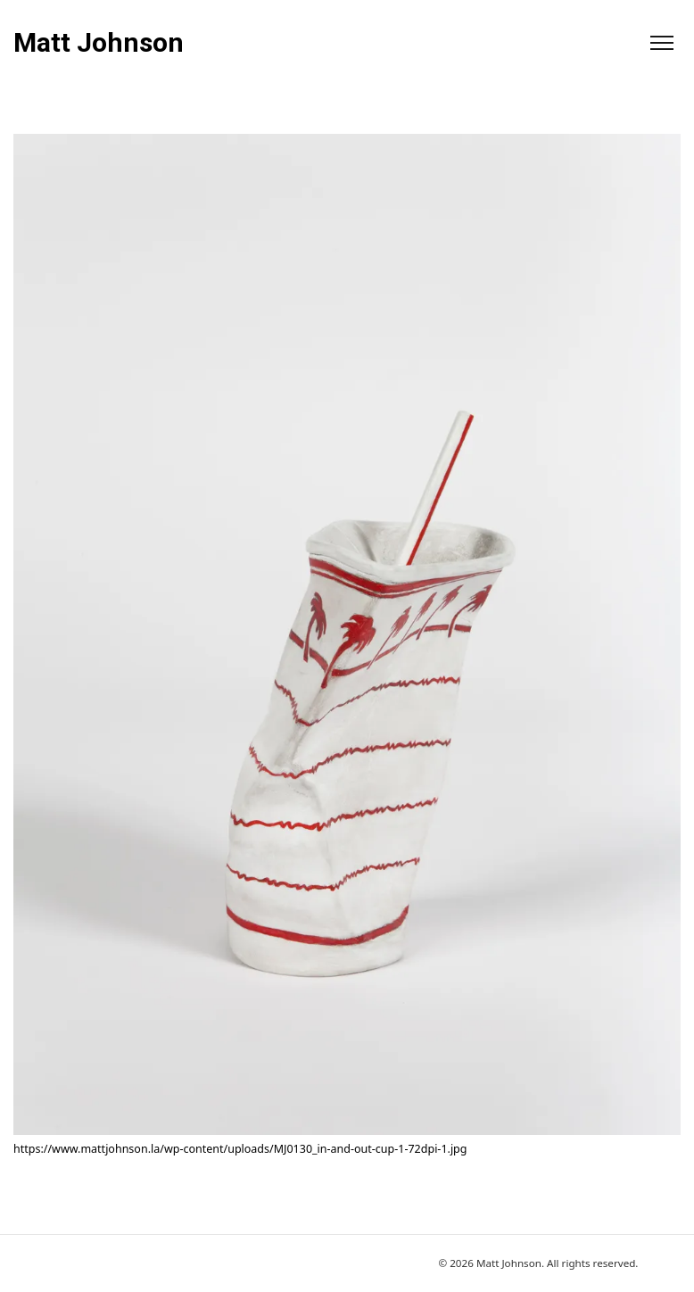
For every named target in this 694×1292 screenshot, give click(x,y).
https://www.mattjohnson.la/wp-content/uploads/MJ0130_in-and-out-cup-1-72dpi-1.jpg (240, 1148)
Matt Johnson (98, 42)
